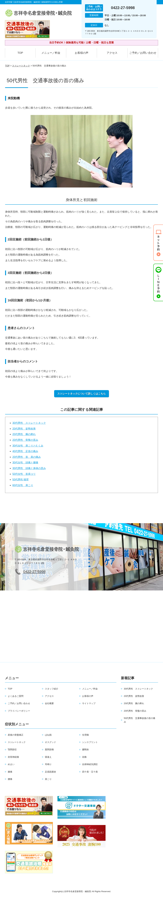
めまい (11, 764)
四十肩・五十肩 (90, 771)
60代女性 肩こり (22, 485)
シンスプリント (90, 742)
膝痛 (10, 771)
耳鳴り (48, 764)
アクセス (112, 52)
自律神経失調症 (90, 764)
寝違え (48, 757)
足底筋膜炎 (50, 771)
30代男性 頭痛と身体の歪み (29, 468)
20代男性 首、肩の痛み (26, 457)
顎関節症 (12, 749)
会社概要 (49, 703)
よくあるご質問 (15, 696)
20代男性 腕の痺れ (24, 434)
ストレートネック (21, 65)
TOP (20, 52)
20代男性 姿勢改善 (24, 428)
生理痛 (85, 735)
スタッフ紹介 (51, 688)
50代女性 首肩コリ (24, 474)
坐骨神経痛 (13, 757)
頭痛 (84, 757)
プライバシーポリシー (19, 711)
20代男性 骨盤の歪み (25, 440)
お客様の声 (81, 52)
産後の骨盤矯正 (15, 735)
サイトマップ (89, 703)
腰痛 (10, 779)
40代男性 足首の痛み (25, 451)
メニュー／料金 (50, 52)
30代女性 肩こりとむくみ (27, 445)
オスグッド (50, 742)
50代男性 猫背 (20, 479)
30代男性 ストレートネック (29, 423)
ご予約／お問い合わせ (142, 52)
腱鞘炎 (85, 749)
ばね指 (48, 735)
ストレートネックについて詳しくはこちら (81, 393)
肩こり (48, 779)
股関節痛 (49, 749)
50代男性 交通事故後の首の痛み (139, 720)
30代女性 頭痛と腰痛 (25, 462)
